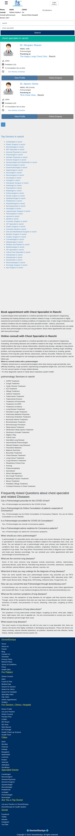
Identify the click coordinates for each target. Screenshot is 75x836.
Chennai (5, 747)
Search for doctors (9, 687)
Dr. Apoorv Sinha (29, 83)
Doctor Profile (7, 709)
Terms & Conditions (9, 664)
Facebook (5, 814)
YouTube (5, 824)
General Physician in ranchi (16, 152)
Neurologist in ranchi (14, 173)
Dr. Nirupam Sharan (30, 45)
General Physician (8, 779)
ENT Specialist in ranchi (15, 149)
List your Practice (8, 712)
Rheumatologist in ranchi (15, 262)
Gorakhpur (6, 767)
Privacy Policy (7, 659)
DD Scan (5, 724)
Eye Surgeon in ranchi (14, 268)
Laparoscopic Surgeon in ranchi (18, 211)
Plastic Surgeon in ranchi (15, 144)
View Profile (19, 78)
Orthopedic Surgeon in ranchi (17, 183)
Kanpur (4, 760)
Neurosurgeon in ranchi (15, 175)
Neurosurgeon (7, 777)
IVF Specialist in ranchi (15, 224)
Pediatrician (6, 790)
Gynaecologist (7, 785)
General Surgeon (8, 782)
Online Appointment (9, 700)
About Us (5, 646)
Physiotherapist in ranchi (15, 203)
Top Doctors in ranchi (12, 136)
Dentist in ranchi (12, 219)
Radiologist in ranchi (14, 191)
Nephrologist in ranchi (14, 170)
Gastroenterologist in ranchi (16, 167)
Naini (3, 679)
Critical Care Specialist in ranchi (18, 252)
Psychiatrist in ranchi (14, 188)
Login (54, 3)
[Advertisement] (37, 291)
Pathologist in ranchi (14, 185)
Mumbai (5, 744)
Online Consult (7, 676)
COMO (4, 719)
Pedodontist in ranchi (14, 257)
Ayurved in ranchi (12, 216)
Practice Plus (7, 717)
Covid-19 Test (7, 682)
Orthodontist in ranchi (14, 255)
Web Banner (6, 727)
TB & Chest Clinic (28, 95)
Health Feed (6, 735)
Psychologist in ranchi (14, 155)
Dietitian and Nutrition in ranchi (17, 244)
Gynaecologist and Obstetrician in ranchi (21, 162)
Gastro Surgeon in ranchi (15, 226)
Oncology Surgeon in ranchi (16, 265)
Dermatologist (7, 787)
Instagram (5, 822)
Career (4, 649)
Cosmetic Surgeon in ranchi (16, 221)
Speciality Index (8, 694)
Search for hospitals (9, 692)
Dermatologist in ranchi (15, 147)
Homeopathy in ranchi (14, 214)
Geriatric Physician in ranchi (16, 157)
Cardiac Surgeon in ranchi (16, 237)
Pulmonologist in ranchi (15, 193)
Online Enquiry (55, 78)
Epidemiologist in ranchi (15, 247)
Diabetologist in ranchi (14, 242)
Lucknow (5, 757)
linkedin (4, 819)
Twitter (4, 817)
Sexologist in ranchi (13, 208)
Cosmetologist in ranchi (15, 239)
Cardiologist (6, 774)
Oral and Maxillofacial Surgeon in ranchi (21, 232)
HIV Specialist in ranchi (15, 250)
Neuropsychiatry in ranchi (15, 206)
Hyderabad (6, 754)
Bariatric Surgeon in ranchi (16, 234)
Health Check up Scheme (11, 732)
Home (4, 644)
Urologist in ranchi (13, 180)
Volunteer (5, 657)
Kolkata (4, 749)
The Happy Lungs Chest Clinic (33, 56)
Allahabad (5, 765)
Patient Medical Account (15, 12)
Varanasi (5, 762)
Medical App (6, 684)
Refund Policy (7, 662)
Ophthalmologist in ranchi (15, 198)
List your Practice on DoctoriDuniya (15, 804)
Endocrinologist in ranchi (15, 165)
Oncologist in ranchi (13, 178)
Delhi (3, 742)
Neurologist (6, 797)
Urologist (5, 792)
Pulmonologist (7, 795)
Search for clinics (8, 689)
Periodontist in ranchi (14, 260)
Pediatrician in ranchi (14, 201)
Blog (3, 652)
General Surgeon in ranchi (16, 160)
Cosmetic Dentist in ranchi (16, 229)
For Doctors (47, 10)
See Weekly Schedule (16, 72)
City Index (5, 697)
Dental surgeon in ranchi (15, 196)
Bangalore (5, 752)
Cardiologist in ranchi (14, 142)
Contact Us (6, 654)
